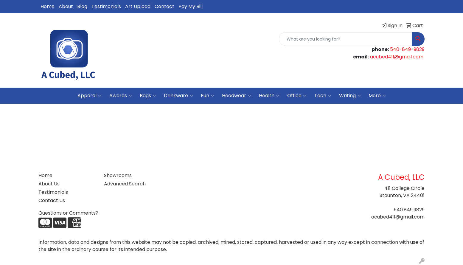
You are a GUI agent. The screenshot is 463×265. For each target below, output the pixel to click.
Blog (82, 6)
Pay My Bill (190, 6)
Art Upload (137, 6)
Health (269, 95)
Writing (350, 95)
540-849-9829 (407, 49)
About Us (49, 183)
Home (48, 6)
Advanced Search (125, 183)
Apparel (89, 95)
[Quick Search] (345, 39)
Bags (148, 95)
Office (297, 95)
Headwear (236, 95)
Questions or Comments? (68, 213)
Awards (120, 95)
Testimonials (106, 6)
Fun (207, 95)
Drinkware (178, 95)
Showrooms (118, 175)
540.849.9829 (409, 209)
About (66, 6)
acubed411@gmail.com (396, 56)
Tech (322, 95)
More (377, 95)
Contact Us (51, 200)
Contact (164, 6)
